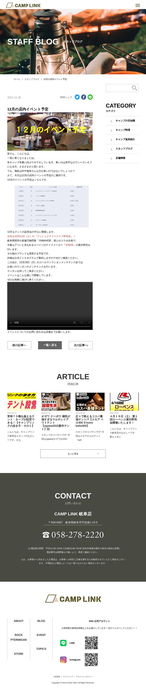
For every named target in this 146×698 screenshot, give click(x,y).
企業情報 (56, 677)
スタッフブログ (31, 79)
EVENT (41, 635)
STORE (18, 653)
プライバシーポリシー (84, 677)
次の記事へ (81, 345)
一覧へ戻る (50, 345)
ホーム (17, 79)
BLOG (41, 621)
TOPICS (41, 648)
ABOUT (19, 621)
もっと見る (73, 454)
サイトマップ (68, 677)
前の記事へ (19, 345)
